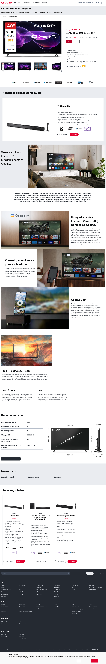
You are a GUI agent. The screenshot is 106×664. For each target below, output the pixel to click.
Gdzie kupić (74, 134)
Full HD (73, 589)
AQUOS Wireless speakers (95, 587)
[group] (32, 40)
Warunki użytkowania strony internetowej (12, 649)
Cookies (66, 649)
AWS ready (3, 596)
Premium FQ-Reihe (6, 589)
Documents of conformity (31, 649)
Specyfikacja (42, 12)
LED (37, 592)
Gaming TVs (4, 592)
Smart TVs (21, 636)
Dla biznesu (81, 2)
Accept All (94, 661)
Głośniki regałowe (41, 609)
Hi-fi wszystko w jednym (78, 609)
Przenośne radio (93, 609)
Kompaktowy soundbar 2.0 (66, 516)
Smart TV (56, 596)
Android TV (57, 587)
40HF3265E (68, 37)
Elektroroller (22, 638)
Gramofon (74, 613)
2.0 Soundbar (64, 106)
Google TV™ (57, 589)
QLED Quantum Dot (41, 589)
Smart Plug (4, 636)
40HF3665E (88, 37)
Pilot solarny (92, 589)
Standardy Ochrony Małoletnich (90, 649)
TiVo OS (56, 594)
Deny (79, 661)
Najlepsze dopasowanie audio (23, 12)
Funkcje (35, 12)
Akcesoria (56, 609)
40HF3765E (95, 37)
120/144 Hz (39, 594)
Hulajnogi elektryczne (7, 623)
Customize (86, 661)
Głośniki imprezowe (41, 606)
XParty (3, 609)
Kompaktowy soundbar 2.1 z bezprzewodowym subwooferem (40, 518)
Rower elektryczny (23, 623)
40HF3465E (82, 37)
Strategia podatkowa (74, 649)
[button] (61, 71)
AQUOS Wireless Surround (25, 611)
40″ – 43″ (21, 592)
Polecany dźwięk (58, 12)
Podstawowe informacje (7, 12)
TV (15, 3)
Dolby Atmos (4, 594)
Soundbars (21, 609)
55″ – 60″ (21, 589)
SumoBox (3, 611)
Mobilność (27, 3)
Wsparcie (44, 3)
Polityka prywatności (57, 649)
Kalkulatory (89, 2)
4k (72, 587)
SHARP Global (21, 645)
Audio (20, 3)
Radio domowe (93, 606)
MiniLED (3, 587)
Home (2, 16)
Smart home (36, 3)
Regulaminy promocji (44, 649)
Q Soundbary (22, 606)
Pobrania (49, 12)
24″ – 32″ (21, 594)
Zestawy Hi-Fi (75, 606)
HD (72, 592)
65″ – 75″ (21, 587)
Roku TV (56, 592)
